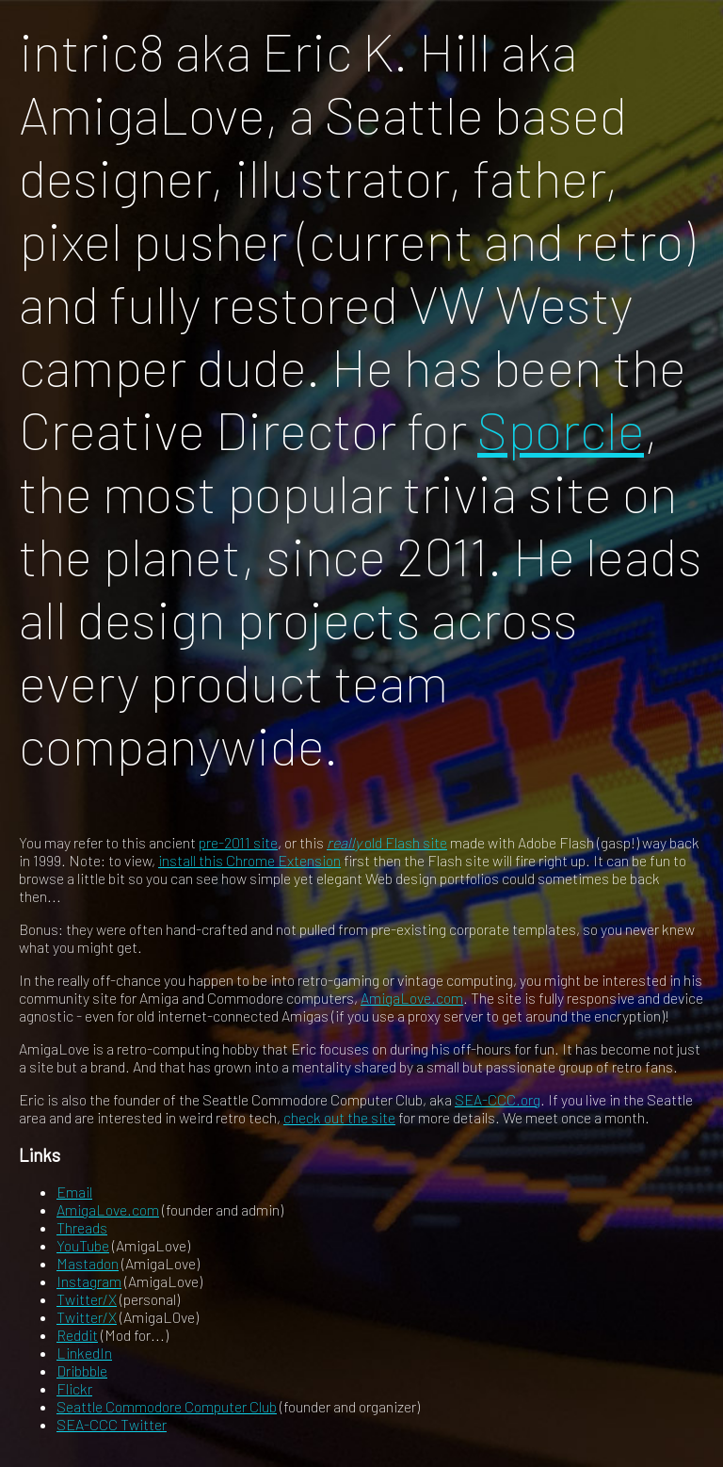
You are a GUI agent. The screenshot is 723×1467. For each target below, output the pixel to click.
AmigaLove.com (412, 998)
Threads (81, 1227)
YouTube (82, 1245)
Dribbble (81, 1370)
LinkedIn (84, 1353)
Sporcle (560, 428)
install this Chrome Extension (249, 860)
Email (74, 1192)
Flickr (74, 1388)
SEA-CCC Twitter (111, 1424)
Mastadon (87, 1263)
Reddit (77, 1335)
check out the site (339, 1117)
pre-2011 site (238, 842)
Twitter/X (86, 1299)
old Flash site (387, 842)
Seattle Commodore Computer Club (166, 1406)
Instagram (88, 1281)
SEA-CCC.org (497, 1099)
